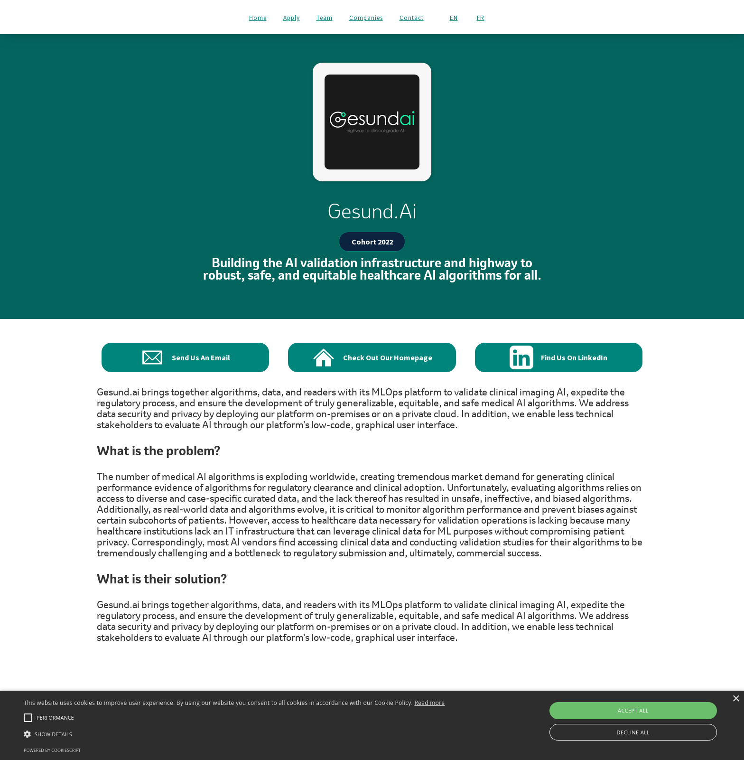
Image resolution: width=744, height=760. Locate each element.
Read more (429, 703)
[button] (234, 734)
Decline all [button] (633, 732)
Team (324, 18)
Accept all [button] (633, 710)
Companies (366, 18)
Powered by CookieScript (52, 750)
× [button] (735, 699)
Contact (412, 18)
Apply (291, 18)
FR (480, 18)
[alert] (372, 725)
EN (454, 18)
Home (258, 18)
